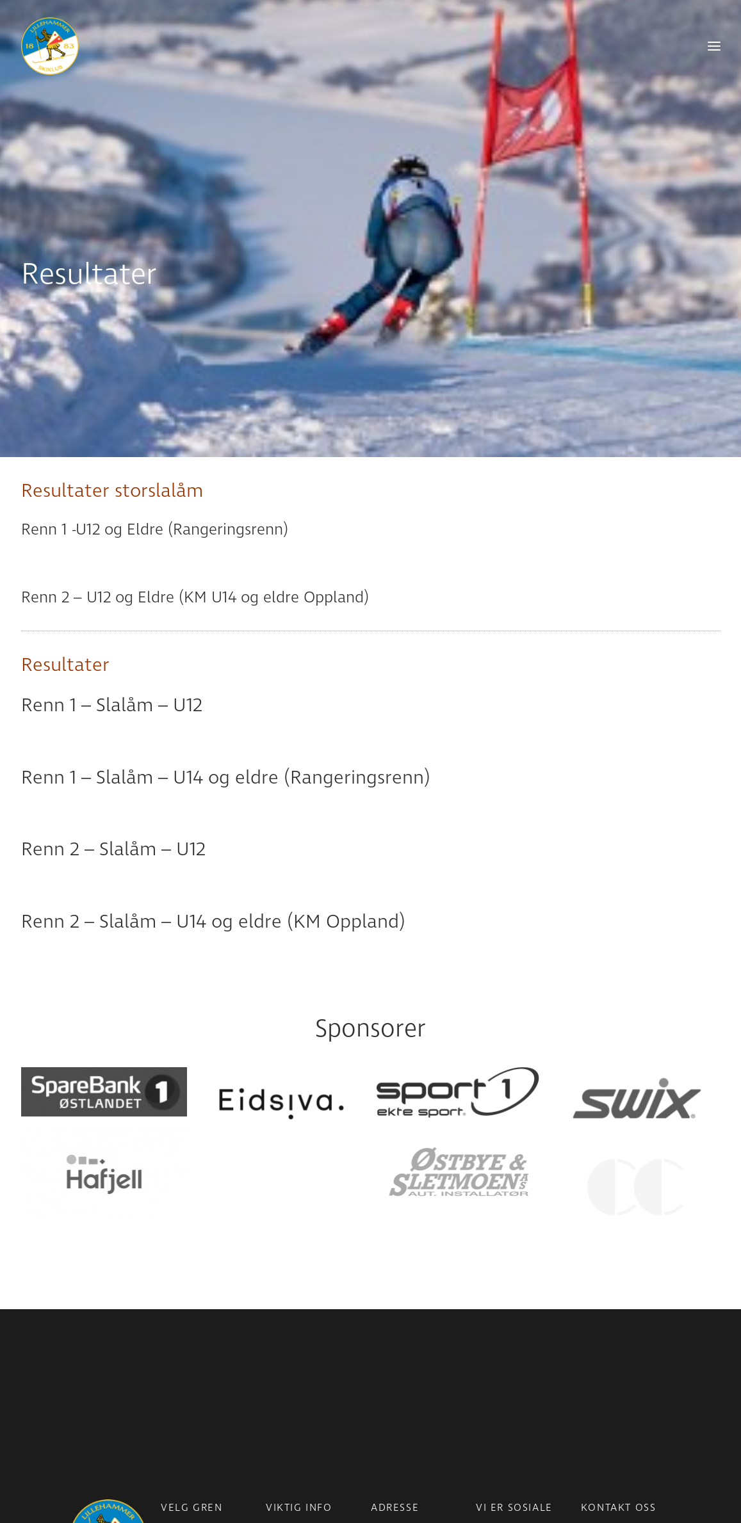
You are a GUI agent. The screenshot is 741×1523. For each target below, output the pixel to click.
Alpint (174, 1382)
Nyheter (284, 1346)
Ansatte (598, 1382)
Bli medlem (291, 1382)
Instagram (499, 1364)
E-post (595, 1346)
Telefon (597, 1364)
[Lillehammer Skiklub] (50, 46)
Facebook (497, 1346)
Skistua (177, 1418)
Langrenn (182, 1364)
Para (171, 1346)
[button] (104, 1024)
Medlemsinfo (294, 1364)
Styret (594, 1400)
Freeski (176, 1400)
